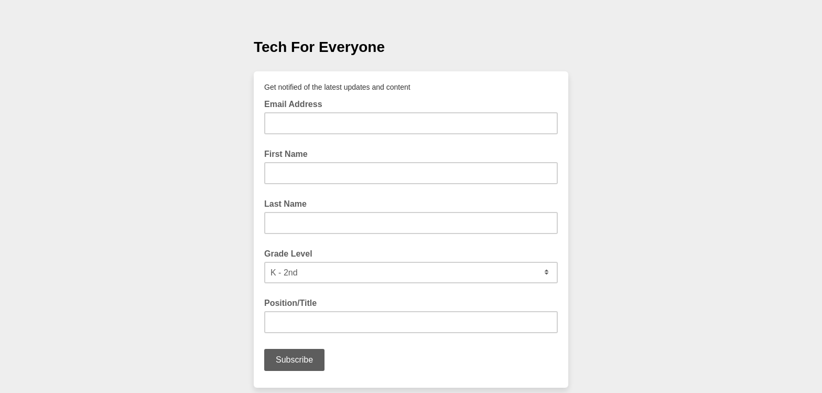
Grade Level (288, 253)
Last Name (285, 203)
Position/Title (290, 303)
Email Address (296, 103)
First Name (286, 154)
